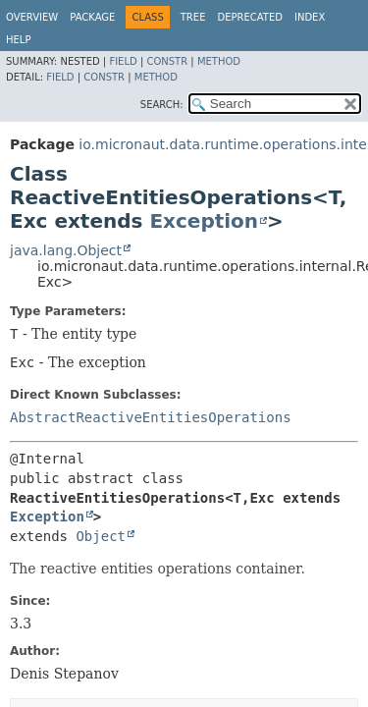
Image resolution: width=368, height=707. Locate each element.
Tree (193, 17)
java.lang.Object (66, 250)
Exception (203, 221)
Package (92, 17)
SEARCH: (162, 104)
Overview (32, 17)
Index (309, 17)
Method (218, 61)
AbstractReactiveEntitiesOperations (150, 417)
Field (122, 61)
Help (18, 39)
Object (101, 536)
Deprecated (250, 17)
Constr (166, 61)
